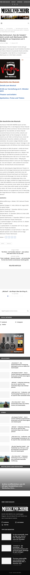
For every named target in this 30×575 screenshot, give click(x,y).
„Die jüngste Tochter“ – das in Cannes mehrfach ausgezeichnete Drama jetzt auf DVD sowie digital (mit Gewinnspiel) (20, 375)
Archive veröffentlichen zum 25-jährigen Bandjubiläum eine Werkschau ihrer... (13, 486)
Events (2, 243)
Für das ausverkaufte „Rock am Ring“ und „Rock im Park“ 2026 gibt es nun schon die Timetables (20, 537)
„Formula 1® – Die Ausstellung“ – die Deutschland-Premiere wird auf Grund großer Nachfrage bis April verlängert (20, 549)
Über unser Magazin (5, 1)
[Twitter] (17, 4)
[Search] (28, 23)
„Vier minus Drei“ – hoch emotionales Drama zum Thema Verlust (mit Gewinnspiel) (20, 403)
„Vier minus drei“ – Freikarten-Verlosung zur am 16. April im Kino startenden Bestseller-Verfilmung (19, 458)
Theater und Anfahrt (8, 94)
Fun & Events (9, 28)
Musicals (9, 243)
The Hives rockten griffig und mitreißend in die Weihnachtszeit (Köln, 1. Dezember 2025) (19, 561)
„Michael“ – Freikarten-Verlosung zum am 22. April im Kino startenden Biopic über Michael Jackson (20, 385)
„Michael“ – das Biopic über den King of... (15, 291)
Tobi (7, 43)
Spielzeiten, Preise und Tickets (12, 98)
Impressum (19, 1)
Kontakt (13, 1)
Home (1, 28)
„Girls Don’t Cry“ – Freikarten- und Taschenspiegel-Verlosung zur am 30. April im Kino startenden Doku (20, 393)
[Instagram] (14, 4)
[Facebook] (12, 4)
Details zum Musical (8, 85)
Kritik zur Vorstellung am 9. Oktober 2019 (14, 90)
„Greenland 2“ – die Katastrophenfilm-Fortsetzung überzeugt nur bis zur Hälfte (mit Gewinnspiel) (20, 365)
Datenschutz (27, 1)
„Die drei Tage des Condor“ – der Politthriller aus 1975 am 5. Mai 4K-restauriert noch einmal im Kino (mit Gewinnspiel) (20, 449)
